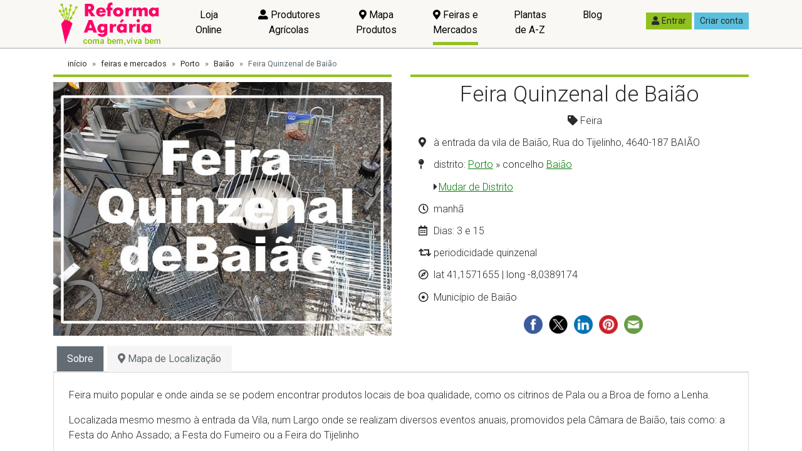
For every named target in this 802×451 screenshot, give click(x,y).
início (77, 63)
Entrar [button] (669, 21)
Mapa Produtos (376, 22)
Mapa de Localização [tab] (169, 359)
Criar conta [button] (721, 21)
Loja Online (208, 22)
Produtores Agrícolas (289, 22)
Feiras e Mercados (455, 22)
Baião (224, 63)
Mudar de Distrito (476, 187)
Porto (190, 63)
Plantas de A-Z (530, 22)
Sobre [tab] (80, 359)
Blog (592, 15)
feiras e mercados (134, 63)
